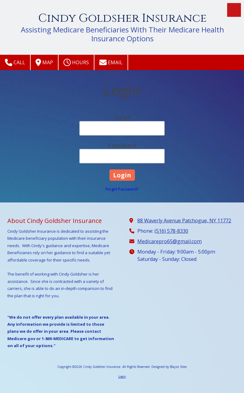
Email (111, 62)
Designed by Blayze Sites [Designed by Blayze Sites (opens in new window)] (169, 367)
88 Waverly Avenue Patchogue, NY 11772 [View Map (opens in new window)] (184, 220)
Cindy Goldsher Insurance (122, 18)
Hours (76, 62)
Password (122, 145)
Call (15, 62)
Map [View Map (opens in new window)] (44, 62)
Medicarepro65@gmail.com (169, 241)
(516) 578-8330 (171, 231)
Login (122, 376)
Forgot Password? (122, 189)
